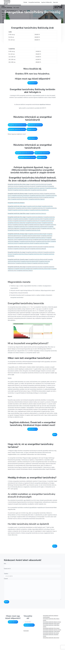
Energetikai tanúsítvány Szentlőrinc (37, 200)
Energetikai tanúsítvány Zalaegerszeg (31, 278)
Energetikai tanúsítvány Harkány (38, 194)
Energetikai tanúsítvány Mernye (26, 246)
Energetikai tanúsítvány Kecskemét (28, 185)
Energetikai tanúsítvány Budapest (17, 205)
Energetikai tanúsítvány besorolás (17, 126)
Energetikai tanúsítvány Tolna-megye (18, 255)
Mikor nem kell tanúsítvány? (35, 126)
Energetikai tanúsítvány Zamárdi (44, 249)
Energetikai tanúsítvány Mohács (46, 196)
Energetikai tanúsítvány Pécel (47, 231)
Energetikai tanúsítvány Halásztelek (33, 227)
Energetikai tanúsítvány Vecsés (22, 236)
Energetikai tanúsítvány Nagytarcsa (29, 231)
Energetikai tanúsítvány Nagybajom (17, 247)
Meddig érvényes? (31, 129)
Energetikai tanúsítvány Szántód (26, 249)
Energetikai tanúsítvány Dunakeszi (17, 225)
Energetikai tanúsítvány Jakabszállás (35, 188)
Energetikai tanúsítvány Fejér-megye (17, 209)
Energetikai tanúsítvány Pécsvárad (32, 198)
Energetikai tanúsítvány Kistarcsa (21, 229)
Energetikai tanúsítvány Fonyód (23, 244)
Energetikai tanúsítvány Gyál (15, 227)
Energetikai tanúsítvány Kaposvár (41, 244)
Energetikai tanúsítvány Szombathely (18, 264)
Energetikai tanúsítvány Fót (48, 225)
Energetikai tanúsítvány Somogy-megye (18, 240)
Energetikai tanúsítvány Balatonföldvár (33, 242)
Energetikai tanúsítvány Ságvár (16, 251)
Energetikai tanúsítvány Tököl (32, 234)
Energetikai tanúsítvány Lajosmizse (47, 187)
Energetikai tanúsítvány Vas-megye (51, 643)
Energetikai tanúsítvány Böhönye (36, 247)
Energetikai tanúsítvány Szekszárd (29, 257)
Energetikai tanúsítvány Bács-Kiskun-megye (19, 183)
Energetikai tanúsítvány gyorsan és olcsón (7, 3)
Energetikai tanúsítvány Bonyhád (37, 255)
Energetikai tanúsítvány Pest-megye (17, 221)
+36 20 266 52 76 (32, 138)
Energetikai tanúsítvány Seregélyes (28, 212)
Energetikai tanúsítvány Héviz (23, 280)
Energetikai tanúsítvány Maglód (38, 229)
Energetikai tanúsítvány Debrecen (40, 218)
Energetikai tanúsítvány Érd (33, 225)
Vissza (54, 444)
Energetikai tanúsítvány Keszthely (36, 277)
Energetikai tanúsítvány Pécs (15, 198)
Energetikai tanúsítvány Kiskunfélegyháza (26, 187)
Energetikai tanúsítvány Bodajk (36, 209)
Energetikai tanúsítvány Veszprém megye (19, 267)
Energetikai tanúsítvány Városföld (17, 188)
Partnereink (26, 641)
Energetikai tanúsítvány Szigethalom (39, 233)
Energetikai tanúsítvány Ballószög (41, 183)
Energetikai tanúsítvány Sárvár (44, 262)
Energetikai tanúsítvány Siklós (20, 200)
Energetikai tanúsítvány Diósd (45, 223)
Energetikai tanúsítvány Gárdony (25, 210)
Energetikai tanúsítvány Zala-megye (17, 277)
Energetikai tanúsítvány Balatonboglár (39, 240)
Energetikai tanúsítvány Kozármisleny (28, 196)
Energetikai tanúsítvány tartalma (17, 129)
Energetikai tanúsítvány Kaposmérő (44, 246)
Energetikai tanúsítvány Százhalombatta (18, 233)
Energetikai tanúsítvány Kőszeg (28, 262)
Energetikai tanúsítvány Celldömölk (36, 260)
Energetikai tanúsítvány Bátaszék (47, 257)
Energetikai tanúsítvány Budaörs (28, 223)
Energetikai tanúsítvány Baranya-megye (52, 632)
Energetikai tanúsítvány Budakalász (37, 221)
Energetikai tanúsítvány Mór (41, 210)
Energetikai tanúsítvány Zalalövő (40, 280)
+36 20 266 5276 (32, 84)
